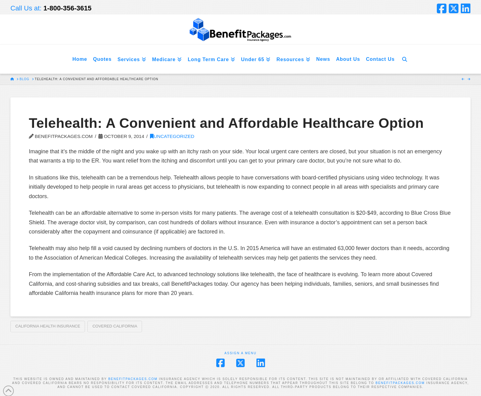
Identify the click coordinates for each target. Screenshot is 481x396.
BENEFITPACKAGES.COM (133, 379)
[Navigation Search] (405, 59)
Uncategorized (172, 136)
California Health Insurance (47, 326)
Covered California (114, 326)
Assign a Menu (240, 353)
